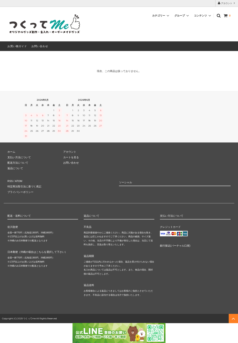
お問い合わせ (39, 46)
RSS (10, 181)
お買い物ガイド (17, 46)
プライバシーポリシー (20, 192)
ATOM (18, 181)
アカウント (227, 3)
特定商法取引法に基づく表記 (24, 186)
